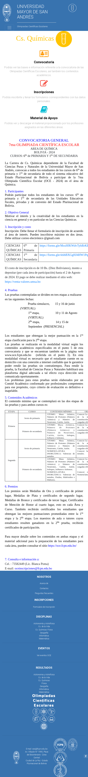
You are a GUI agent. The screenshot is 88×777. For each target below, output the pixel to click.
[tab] (44, 55)
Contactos (44, 588)
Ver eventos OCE (44, 655)
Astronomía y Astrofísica (44, 623)
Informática (44, 635)
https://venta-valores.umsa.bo (23, 281)
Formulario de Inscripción (44, 607)
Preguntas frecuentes (44, 593)
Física (50, 629)
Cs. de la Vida (44, 626)
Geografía (44, 633)
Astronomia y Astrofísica (44, 674)
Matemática (44, 638)
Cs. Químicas (41, 629)
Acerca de (44, 583)
